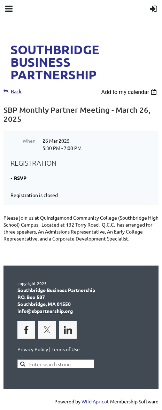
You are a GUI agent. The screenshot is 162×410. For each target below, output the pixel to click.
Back (16, 91)
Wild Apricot (95, 401)
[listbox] (130, 92)
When (29, 140)
